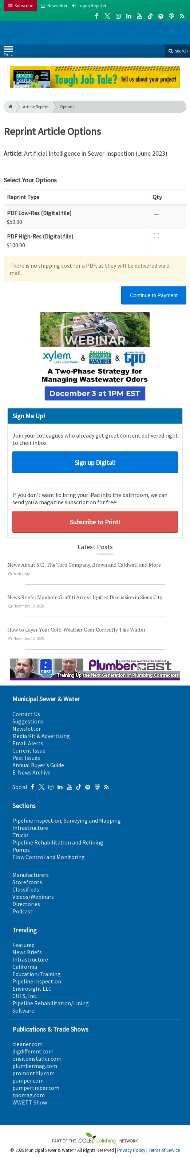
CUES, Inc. (24, 995)
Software (23, 1010)
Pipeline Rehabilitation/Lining (50, 1003)
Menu (8, 52)
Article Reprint (36, 106)
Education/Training (36, 974)
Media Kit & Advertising (41, 735)
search (177, 51)
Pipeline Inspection (36, 981)
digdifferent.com (33, 1051)
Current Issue (28, 750)
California (24, 966)
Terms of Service (164, 1150)
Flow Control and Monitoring (48, 857)
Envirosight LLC (32, 988)
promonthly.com (33, 1073)
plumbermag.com (34, 1065)
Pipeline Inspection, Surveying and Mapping (66, 820)
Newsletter (26, 728)
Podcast (22, 911)
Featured (23, 944)
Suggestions (27, 721)
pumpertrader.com (35, 1087)
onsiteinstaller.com (37, 1058)
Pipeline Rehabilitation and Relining (57, 842)
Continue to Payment (154, 295)
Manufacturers (30, 874)
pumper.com (28, 1080)
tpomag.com (28, 1095)
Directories (26, 904)
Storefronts (27, 882)
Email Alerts (27, 743)
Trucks (20, 835)
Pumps (21, 849)
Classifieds (25, 889)
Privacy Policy (131, 1150)
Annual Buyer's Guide (38, 765)
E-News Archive (31, 772)
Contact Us (26, 714)
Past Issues (26, 757)
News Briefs (27, 952)
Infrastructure (30, 827)
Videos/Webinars (33, 896)
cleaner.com (27, 1044)
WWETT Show (29, 1102)
